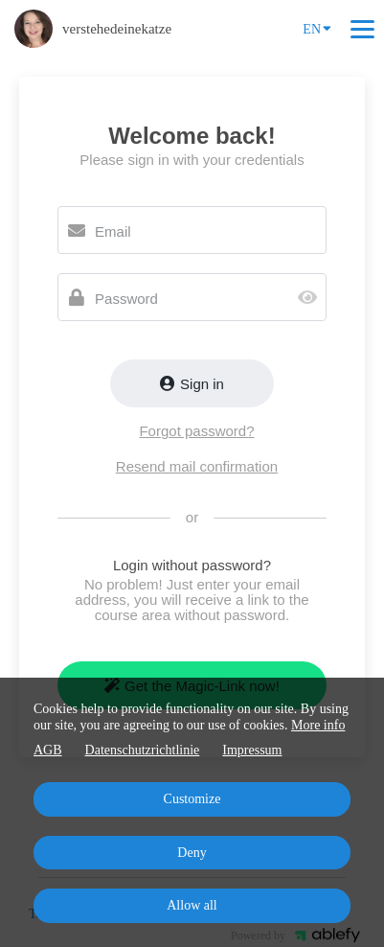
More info (318, 725)
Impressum (252, 750)
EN (317, 27)
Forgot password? (196, 431)
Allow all (192, 905)
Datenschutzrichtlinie (142, 750)
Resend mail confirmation (197, 466)
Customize (192, 799)
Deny (191, 852)
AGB (48, 750)
